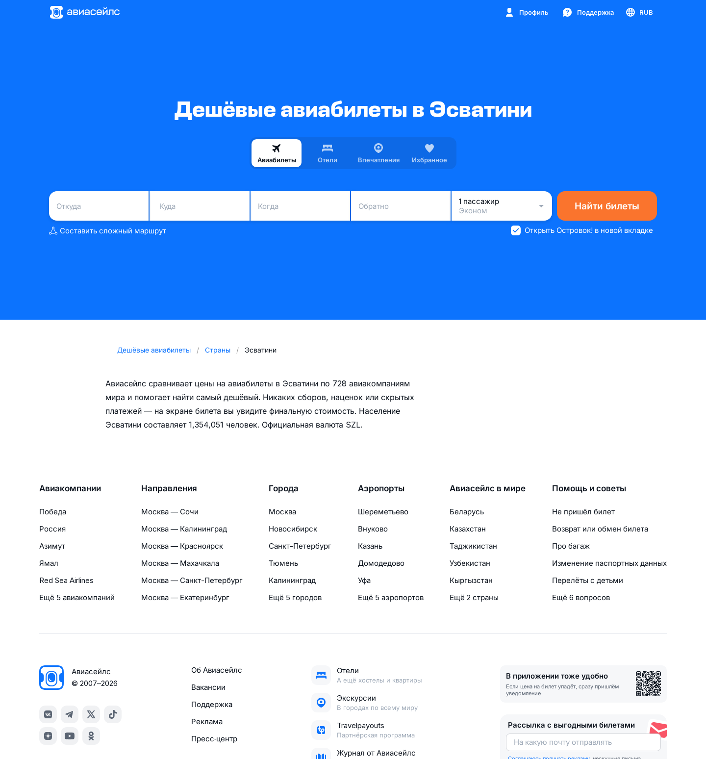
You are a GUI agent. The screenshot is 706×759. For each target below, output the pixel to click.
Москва (282, 511)
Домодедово (381, 563)
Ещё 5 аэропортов (391, 597)
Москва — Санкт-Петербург (192, 580)
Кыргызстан (471, 580)
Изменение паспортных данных (609, 563)
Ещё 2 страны (474, 597)
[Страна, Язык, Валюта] (639, 12)
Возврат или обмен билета (600, 528)
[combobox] (99, 206)
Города (284, 488)
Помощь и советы (589, 488)
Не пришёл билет (583, 511)
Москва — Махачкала (180, 563)
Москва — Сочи (170, 511)
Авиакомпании (70, 488)
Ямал (48, 563)
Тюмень (283, 563)
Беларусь (467, 511)
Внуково (373, 528)
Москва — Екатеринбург (185, 597)
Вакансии (208, 687)
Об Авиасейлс (216, 670)
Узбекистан (470, 563)
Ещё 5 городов (295, 597)
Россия (52, 528)
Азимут (52, 546)
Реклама (207, 721)
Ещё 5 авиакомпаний (77, 597)
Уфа (364, 580)
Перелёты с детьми (587, 580)
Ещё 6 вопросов (581, 597)
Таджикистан (473, 546)
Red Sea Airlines (66, 580)
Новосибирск (293, 528)
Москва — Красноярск (182, 546)
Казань (370, 546)
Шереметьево (383, 511)
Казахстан (468, 528)
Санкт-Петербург (300, 546)
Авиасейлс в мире (488, 488)
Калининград (292, 580)
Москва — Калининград (184, 528)
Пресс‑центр (214, 738)
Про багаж (571, 546)
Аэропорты (381, 488)
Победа (52, 511)
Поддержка (211, 704)
